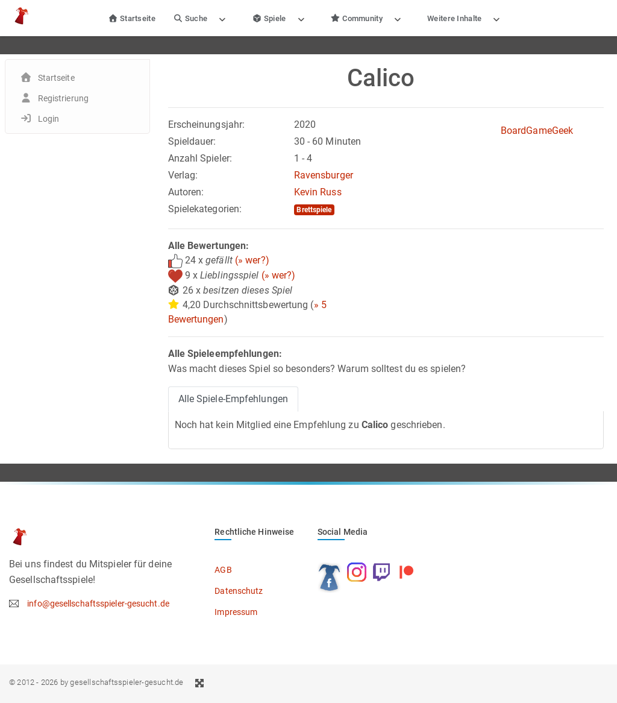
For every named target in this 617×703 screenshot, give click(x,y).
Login (49, 119)
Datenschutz (239, 591)
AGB (223, 570)
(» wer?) (252, 260)
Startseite (131, 18)
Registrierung (63, 98)
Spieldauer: (192, 141)
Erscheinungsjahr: (206, 124)
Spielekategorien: (205, 209)
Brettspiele (313, 210)
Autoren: (186, 192)
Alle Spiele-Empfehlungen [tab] (233, 399)
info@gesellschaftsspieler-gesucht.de (98, 603)
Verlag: (183, 175)
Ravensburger (323, 175)
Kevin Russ (318, 192)
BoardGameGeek (537, 130)
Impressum (236, 612)
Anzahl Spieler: (200, 158)
